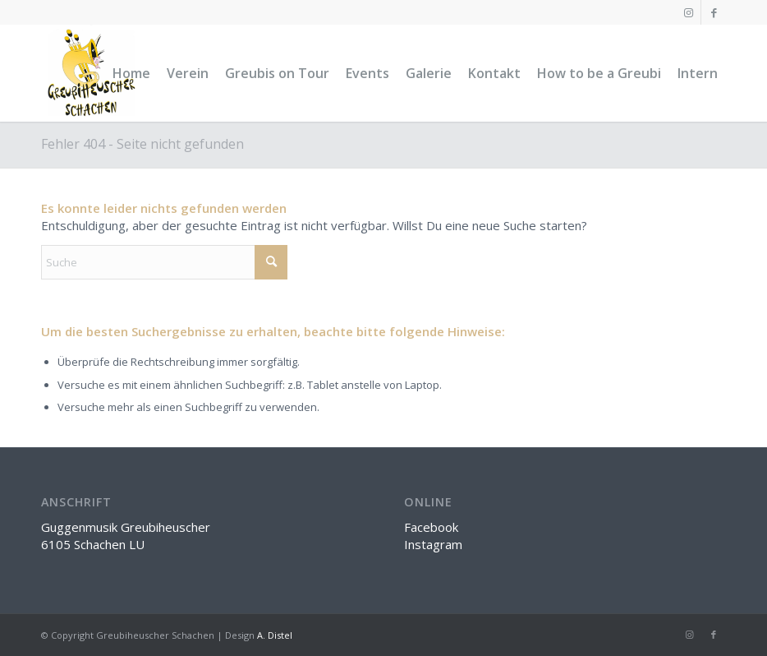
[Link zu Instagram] (688, 12)
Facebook (431, 527)
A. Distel (274, 635)
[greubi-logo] (89, 73)
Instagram (433, 544)
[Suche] (164, 262)
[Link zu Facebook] (713, 12)
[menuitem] (131, 73)
